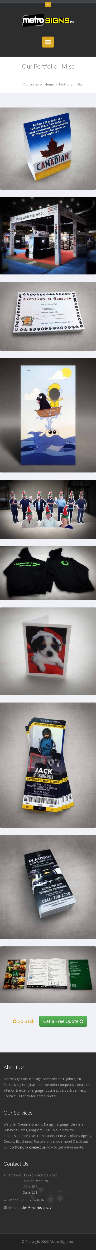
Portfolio (65, 84)
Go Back (23, 1021)
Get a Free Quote (63, 1021)
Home (49, 84)
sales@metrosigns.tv (36, 1207)
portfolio (16, 1147)
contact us (37, 1147)
